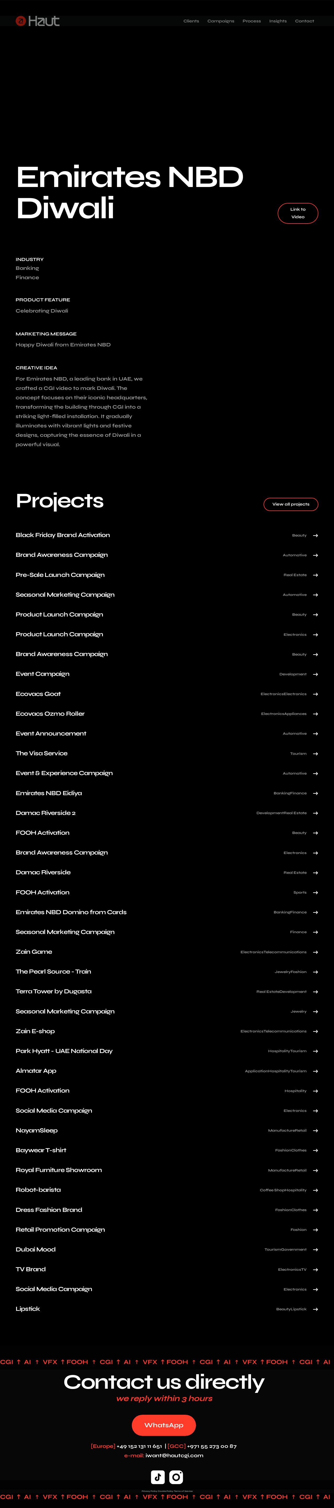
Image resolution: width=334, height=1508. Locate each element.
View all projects (290, 504)
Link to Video (298, 213)
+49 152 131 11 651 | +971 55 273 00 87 (164, 1446)
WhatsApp (163, 1425)
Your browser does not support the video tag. (254, 292)
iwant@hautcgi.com (164, 1455)
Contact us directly (163, 1381)
